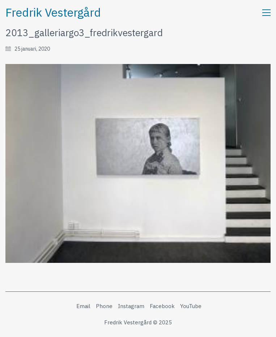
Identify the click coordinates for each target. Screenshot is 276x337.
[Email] (83, 306)
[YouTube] (190, 306)
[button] (266, 13)
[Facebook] (162, 306)
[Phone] (104, 306)
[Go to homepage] (53, 12)
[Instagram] (131, 306)
